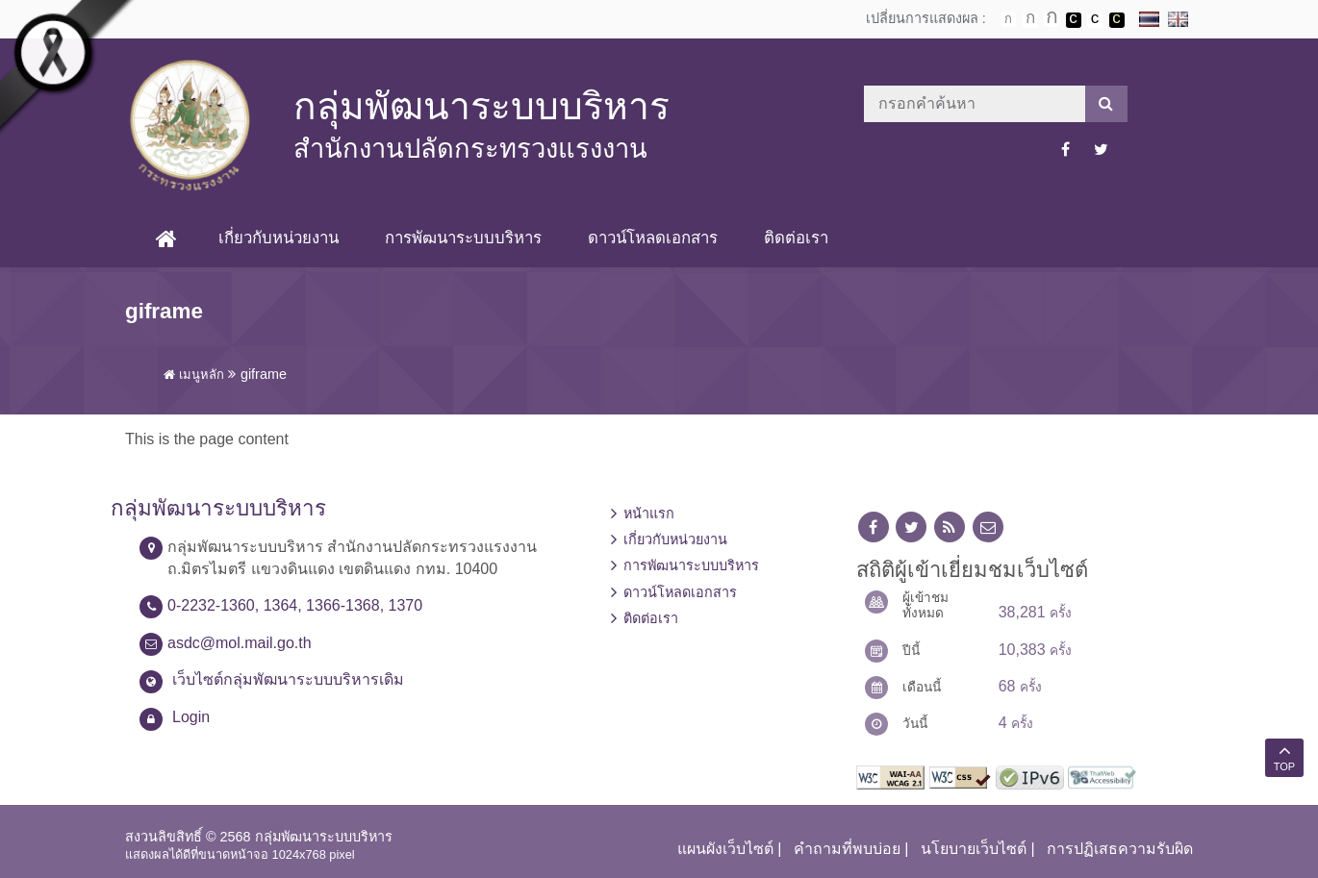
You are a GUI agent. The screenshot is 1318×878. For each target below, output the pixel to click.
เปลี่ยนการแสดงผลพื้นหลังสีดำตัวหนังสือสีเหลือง (1117, 20)
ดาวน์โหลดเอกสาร (653, 238)
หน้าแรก (648, 513)
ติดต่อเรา (796, 238)
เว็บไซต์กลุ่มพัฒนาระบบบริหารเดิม (288, 679)
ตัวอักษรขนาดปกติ (1008, 19)
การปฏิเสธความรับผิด (1120, 848)
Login (191, 717)
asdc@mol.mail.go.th (239, 643)
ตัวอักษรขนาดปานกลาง (1030, 20)
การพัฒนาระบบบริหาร (463, 238)
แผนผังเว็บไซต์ (725, 848)
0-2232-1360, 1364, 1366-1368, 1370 (294, 605)
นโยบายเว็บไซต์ (974, 848)
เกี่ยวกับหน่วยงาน (278, 238)
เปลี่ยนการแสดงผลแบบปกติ (1095, 20)
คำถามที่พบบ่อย (847, 848)
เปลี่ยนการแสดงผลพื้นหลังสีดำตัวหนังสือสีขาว (1073, 20)
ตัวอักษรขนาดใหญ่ (1051, 19)
